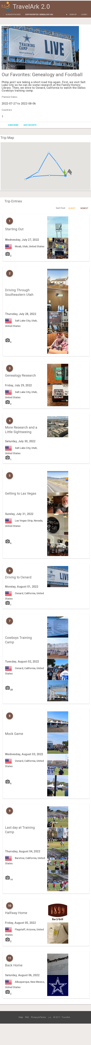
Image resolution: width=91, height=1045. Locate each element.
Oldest (71, 208)
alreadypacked (13, 14)
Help (21, 1017)
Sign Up (73, 14)
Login (84, 14)
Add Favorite (30, 125)
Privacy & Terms (38, 1017)
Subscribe (13, 125)
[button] (49, 175)
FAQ (27, 1017)
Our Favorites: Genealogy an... (39, 14)
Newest (84, 208)
